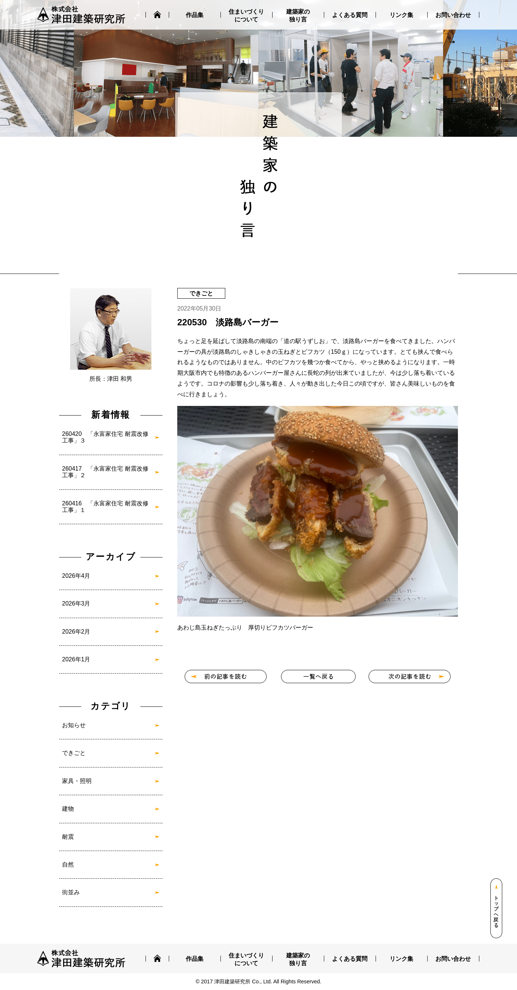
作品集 (194, 15)
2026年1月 (76, 659)
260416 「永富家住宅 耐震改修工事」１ (105, 506)
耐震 (68, 837)
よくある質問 (349, 15)
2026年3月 (76, 603)
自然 (68, 864)
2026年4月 (76, 576)
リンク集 (401, 15)
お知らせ (74, 725)
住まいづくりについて (246, 16)
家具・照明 (77, 781)
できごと (74, 753)
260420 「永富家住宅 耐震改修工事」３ (105, 437)
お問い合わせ (453, 15)
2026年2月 (76, 631)
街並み (71, 892)
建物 (68, 809)
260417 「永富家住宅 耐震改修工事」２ (105, 471)
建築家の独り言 (298, 16)
